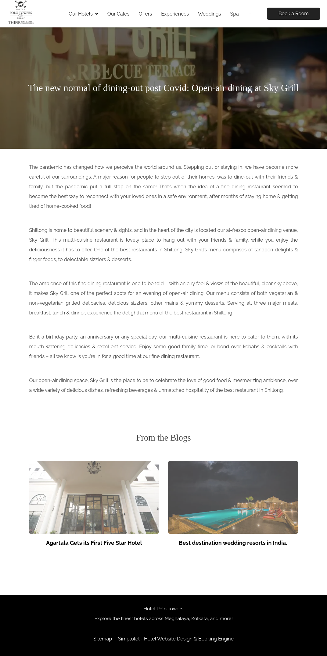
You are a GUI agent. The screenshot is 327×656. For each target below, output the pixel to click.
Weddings (209, 14)
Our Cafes (118, 14)
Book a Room (293, 13)
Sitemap (102, 639)
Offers (145, 14)
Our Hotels (83, 14)
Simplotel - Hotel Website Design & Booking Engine (176, 639)
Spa (234, 14)
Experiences (175, 14)
